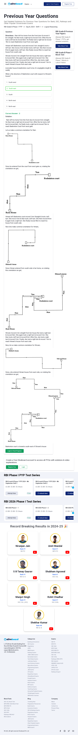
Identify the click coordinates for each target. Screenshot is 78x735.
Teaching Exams (32, 689)
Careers (53, 704)
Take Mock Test (63, 46)
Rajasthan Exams (33, 674)
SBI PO (53, 642)
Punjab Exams (32, 678)
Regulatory (31, 646)
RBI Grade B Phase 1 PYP (13, 27)
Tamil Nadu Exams (33, 659)
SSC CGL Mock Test (9, 701)
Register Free (68, 4)
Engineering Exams (33, 667)
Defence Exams (32, 687)
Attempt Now (12, 493)
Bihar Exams (31, 682)
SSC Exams (31, 644)
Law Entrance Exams (33, 663)
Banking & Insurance (33, 642)
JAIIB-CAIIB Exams (33, 654)
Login (23, 467)
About (53, 701)
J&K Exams (31, 669)
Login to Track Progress (52, 4)
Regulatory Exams (33, 712)
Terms (53, 710)
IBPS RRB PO (55, 650)
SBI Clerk (53, 646)
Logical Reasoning (50, 27)
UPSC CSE (54, 665)
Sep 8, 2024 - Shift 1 (33, 27)
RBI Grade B (54, 661)
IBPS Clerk (54, 648)
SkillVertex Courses (33, 695)
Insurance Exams (32, 708)
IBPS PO (53, 644)
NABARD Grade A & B (57, 663)
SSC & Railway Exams (34, 710)
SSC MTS (6, 712)
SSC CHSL (54, 657)
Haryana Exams (32, 680)
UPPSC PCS (54, 667)
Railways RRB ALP (9, 714)
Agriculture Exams (33, 665)
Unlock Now (43, 493)
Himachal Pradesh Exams (35, 691)
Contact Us (54, 706)
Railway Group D (55, 672)
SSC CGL (53, 654)
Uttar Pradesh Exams (34, 723)
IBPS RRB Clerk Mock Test (11, 704)
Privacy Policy (55, 708)
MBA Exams (31, 650)
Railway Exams (32, 652)
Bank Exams (31, 706)
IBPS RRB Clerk (55, 652)
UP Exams (30, 672)
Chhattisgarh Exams (33, 693)
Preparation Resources (34, 704)
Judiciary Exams (32, 661)
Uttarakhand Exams (33, 676)
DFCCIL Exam (55, 669)
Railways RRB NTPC (57, 659)
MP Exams (31, 684)
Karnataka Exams (32, 657)
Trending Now (31, 701)
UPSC (29, 648)
